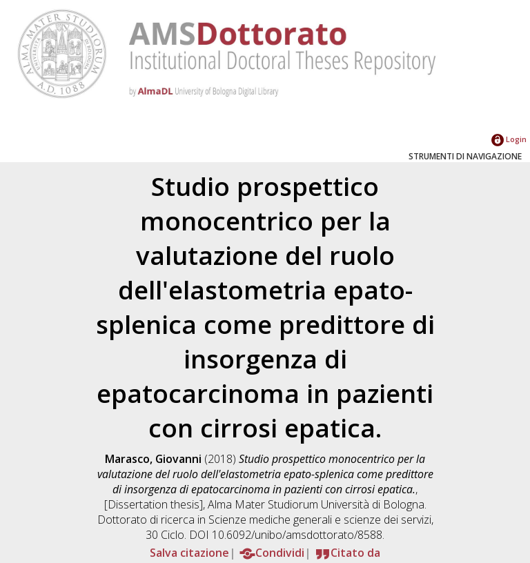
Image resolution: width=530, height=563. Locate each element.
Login (509, 139)
